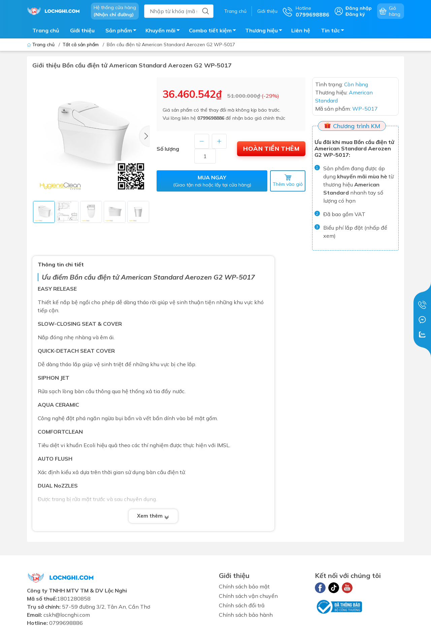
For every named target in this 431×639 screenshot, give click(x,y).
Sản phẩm (122, 31)
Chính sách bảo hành (246, 614)
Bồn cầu (83, 277)
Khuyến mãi (164, 31)
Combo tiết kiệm (214, 31)
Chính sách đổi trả (242, 605)
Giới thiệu (267, 11)
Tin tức (334, 31)
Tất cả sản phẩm (81, 44)
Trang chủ (235, 11)
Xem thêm (153, 516)
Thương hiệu (265, 31)
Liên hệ (300, 30)
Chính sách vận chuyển (248, 595)
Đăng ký (355, 14)
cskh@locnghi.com (66, 614)
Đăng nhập (358, 8)
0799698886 (210, 118)
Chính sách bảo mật (244, 586)
